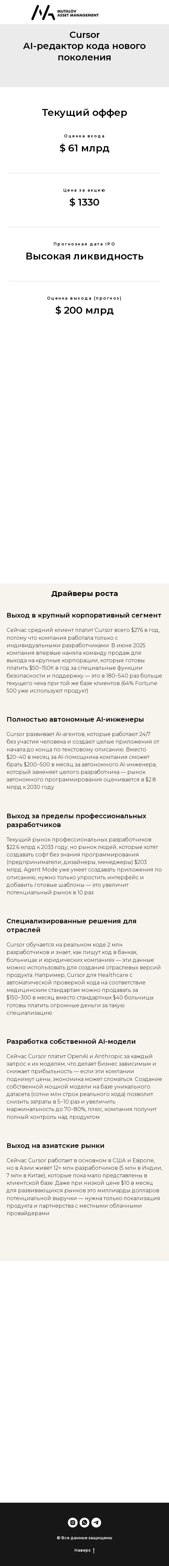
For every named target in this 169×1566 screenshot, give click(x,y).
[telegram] (96, 1522)
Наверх (84, 1550)
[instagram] (73, 1522)
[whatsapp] (84, 1522)
